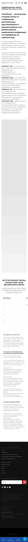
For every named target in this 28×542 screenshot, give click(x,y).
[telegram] (7, 487)
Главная (3, 450)
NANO (2, 468)
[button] (16, 3)
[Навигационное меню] (25, 3)
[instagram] (5, 487)
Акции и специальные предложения (9, 454)
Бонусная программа (6, 462)
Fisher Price (3, 466)
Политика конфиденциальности (8, 458)
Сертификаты (4, 452)
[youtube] (10, 487)
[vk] (2, 487)
